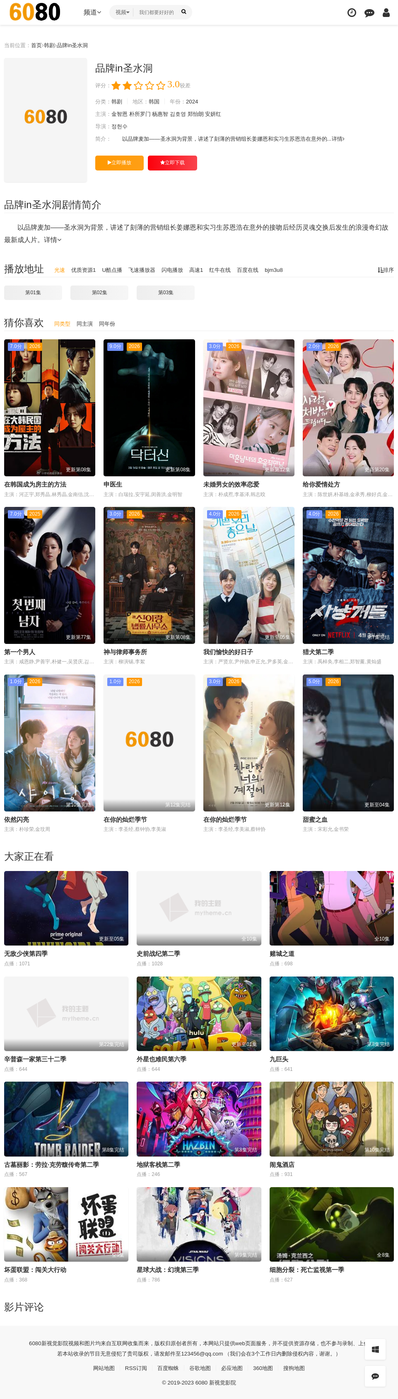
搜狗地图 (299, 1366)
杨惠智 (165, 114)
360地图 (266, 1366)
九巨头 (279, 1058)
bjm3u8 (286, 269)
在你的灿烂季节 (225, 819)
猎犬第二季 (318, 651)
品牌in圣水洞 (77, 45)
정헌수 (121, 126)
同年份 (110, 323)
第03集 (166, 292)
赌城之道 (282, 953)
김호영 (184, 114)
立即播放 (119, 163)
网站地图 (99, 1366)
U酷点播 (115, 269)
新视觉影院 (43, 1342)
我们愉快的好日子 (228, 651)
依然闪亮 (16, 819)
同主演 (86, 323)
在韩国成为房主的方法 (35, 484)
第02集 (99, 292)
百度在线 (259, 269)
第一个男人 (19, 651)
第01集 (33, 292)
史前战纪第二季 (158, 953)
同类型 (63, 323)
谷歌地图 (200, 1366)
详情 (356, 139)
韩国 (158, 101)
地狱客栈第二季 (158, 1163)
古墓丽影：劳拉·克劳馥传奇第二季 (51, 1163)
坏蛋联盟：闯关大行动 (35, 1268)
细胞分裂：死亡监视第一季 (307, 1268)
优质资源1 (85, 269)
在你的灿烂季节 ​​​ (126, 819)
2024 (197, 101)
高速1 (204, 269)
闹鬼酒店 (282, 1163)
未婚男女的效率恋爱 (231, 484)
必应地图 (233, 1366)
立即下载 (172, 163)
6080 (22, 1342)
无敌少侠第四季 (26, 953)
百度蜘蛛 (166, 1366)
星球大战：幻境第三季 (168, 1268)
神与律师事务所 (125, 651)
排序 (385, 269)
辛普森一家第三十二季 (35, 1058)
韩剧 (52, 45)
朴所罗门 (143, 114)
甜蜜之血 (315, 819)
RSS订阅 (133, 1366)
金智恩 (121, 114)
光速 (60, 269)
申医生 (113, 484)
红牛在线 (229, 269)
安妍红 (222, 114)
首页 (39, 45)
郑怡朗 (203, 114)
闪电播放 (179, 269)
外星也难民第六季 (161, 1058)
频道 (92, 12)
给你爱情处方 (321, 484)
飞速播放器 (147, 269)
